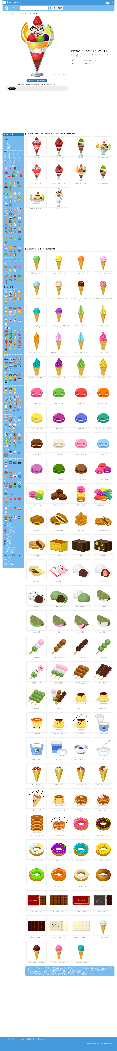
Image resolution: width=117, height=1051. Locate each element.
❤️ (10, 420)
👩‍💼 (10, 389)
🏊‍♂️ (19, 441)
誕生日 (6, 496)
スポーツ (7, 432)
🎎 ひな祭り (8, 530)
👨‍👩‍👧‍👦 (6, 382)
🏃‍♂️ (15, 406)
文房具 (11, 397)
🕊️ (19, 247)
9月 (8, 158)
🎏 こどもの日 (9, 532)
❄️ (15, 197)
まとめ (109, 2)
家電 (5, 460)
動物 (5, 208)
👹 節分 (7, 526)
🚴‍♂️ (19, 361)
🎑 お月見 (8, 543)
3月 (8, 154)
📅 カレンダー (9, 162)
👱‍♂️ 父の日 (8, 536)
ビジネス (7, 386)
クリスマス (8, 505)
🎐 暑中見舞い (9, 550)
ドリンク (7, 318)
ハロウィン (8, 514)
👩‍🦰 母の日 (8, 534)
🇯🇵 (15, 476)
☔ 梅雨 (7, 148)
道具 (16, 460)
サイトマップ (10, 1039)
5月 (17, 154)
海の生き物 (8, 257)
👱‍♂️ (6, 379)
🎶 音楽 (6, 449)
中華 (15, 289)
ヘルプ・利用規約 (26, 1039)
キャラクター (8, 480)
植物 (8, 166)
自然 (13, 166)
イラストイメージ (8, 13)
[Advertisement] (90, 31)
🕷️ (10, 520)
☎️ (10, 462)
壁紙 (5, 560)
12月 (9, 160)
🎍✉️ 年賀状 (9, 552)
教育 (5, 397)
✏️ (19, 399)
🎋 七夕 (7, 144)
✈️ (19, 365)
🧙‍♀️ (19, 517)
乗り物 (6, 355)
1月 (13, 160)
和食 (5, 289)
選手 (13, 432)
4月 (13, 154)
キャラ (9, 208)
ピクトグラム (9, 564)
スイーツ (18, 13)
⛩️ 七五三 (8, 545)
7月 (13, 156)
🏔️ (15, 200)
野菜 (5, 328)
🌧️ (10, 197)
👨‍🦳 (10, 379)
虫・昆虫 (7, 273)
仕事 (13, 386)
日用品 (10, 460)
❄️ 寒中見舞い (9, 547)
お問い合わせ (41, 1039)
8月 (17, 156)
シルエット (8, 562)
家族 (5, 373)
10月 (13, 158)
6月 (8, 156)
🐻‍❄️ (19, 218)
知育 (17, 397)
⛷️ (6, 445)
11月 (18, 158)
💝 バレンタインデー (12, 528)
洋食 (10, 289)
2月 (18, 160)
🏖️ (19, 200)
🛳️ (10, 368)
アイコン (7, 470)
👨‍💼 (6, 389)
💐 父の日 (8, 146)
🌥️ (6, 197)
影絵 (18, 208)
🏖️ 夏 (6, 141)
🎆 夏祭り (8, 541)
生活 (10, 373)
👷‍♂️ (15, 389)
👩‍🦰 (19, 375)
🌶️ (19, 337)
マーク (13, 470)
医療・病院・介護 (10, 414)
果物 (9, 328)
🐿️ (10, 228)
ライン (9, 557)
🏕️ (15, 445)
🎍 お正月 (8, 523)
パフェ (24, 13)
